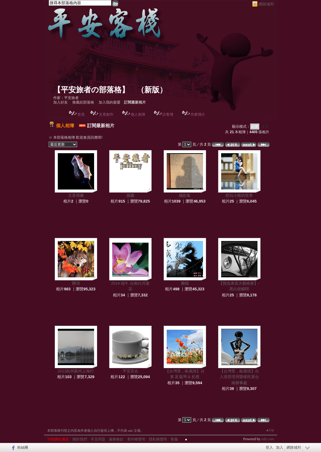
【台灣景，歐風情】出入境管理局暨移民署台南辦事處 (239, 377)
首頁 (81, 114)
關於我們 (80, 439)
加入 (279, 447)
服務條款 (116, 439)
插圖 (130, 195)
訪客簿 (167, 114)
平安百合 (130, 371)
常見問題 (98, 439)
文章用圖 (76, 195)
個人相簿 (138, 114)
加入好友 (60, 102)
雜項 (76, 283)
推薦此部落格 (83, 102)
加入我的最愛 (109, 102)
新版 (151, 90)
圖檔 (185, 283)
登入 (269, 447)
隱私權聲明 (158, 439)
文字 (265, 126)
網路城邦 (266, 4)
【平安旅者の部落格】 (91, 90)
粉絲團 (22, 447)
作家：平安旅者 (66, 98)
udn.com (267, 439)
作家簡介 (198, 114)
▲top (270, 430)
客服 (174, 439)
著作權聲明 (136, 439)
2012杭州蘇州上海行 (76, 371)
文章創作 (106, 114)
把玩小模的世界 (239, 195)
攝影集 (185, 195)
